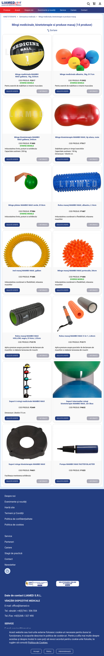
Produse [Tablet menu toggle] (6, 10)
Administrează (65, 651)
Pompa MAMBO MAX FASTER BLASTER (77, 464)
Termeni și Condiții (14, 513)
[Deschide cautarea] (88, 4)
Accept (36, 651)
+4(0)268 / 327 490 (24, 615)
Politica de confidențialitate (18, 519)
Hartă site (10, 507)
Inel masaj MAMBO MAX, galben (27, 270)
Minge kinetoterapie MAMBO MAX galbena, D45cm (27, 138)
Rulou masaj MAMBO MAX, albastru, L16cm (77, 205)
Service (63, 10)
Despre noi (29, 10)
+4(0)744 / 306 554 (27, 610)
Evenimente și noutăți (46, 10)
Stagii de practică (13, 553)
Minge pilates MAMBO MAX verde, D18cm (26, 205)
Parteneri (9, 542)
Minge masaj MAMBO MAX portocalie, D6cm (77, 270)
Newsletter (10, 564)
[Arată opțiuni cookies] (7, 571)
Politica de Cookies (37, 642)
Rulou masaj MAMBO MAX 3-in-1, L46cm (77, 336)
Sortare (52, 30)
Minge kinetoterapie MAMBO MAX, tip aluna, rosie (77, 137)
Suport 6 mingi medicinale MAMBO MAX (27, 401)
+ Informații (42, 91)
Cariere (73, 10)
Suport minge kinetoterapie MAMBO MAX (27, 464)
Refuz (48, 651)
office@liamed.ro (20, 605)
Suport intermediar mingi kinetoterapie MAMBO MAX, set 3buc (77, 402)
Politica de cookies (14, 524)
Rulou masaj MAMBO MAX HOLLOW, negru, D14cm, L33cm (27, 337)
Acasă (17, 10)
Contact (84, 10)
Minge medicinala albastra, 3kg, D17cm (77, 74)
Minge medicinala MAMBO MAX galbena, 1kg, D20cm (27, 75)
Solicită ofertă (12, 91)
